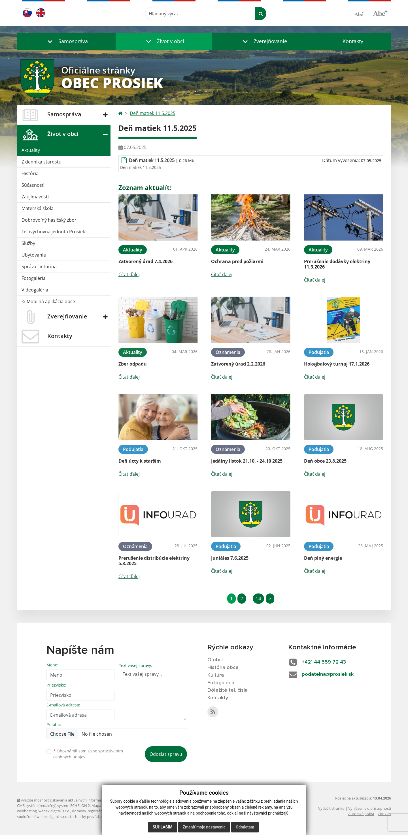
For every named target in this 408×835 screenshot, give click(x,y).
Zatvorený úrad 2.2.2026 (238, 364)
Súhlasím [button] (163, 827)
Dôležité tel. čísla (227, 690)
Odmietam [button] (245, 827)
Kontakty (353, 41)
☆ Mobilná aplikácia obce (48, 301)
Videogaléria (35, 290)
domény (79, 810)
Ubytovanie (34, 255)
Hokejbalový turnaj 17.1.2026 (336, 364)
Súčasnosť (33, 185)
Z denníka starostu (41, 162)
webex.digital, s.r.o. (54, 810)
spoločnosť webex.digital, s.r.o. (42, 816)
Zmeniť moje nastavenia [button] (204, 827)
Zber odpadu (132, 364)
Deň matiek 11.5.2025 (152, 113)
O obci (215, 659)
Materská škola (38, 208)
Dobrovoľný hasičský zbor (49, 220)
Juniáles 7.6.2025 (229, 558)
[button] (66, 41)
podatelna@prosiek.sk (328, 674)
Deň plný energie (323, 558)
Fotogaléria (34, 278)
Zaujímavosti (35, 197)
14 (258, 598)
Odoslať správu (166, 754)
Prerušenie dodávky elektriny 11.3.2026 (337, 264)
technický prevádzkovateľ (91, 816)
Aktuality (31, 150)
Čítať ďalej (129, 274)
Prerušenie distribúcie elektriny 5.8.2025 (154, 561)
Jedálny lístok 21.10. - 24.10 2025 (246, 461)
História (30, 173)
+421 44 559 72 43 (324, 662)
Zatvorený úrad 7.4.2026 (145, 261)
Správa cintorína (39, 266)
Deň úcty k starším (139, 461)
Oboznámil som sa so (88, 754)
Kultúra (215, 675)
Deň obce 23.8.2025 (325, 461)
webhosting (27, 810)
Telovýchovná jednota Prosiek (53, 231)
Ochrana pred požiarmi (237, 261)
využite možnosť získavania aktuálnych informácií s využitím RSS (73, 800)
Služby (28, 243)
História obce (223, 667)
